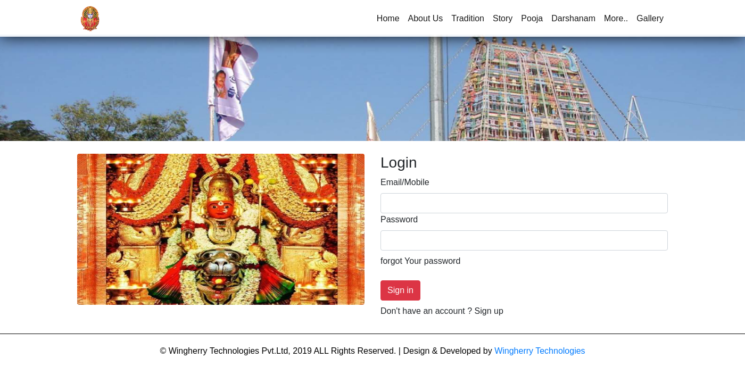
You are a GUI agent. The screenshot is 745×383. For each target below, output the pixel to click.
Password (399, 219)
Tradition (467, 18)
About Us (425, 18)
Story (502, 18)
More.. (616, 18)
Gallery (650, 18)
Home (390, 17)
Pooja (532, 18)
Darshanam (573, 18)
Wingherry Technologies (539, 350)
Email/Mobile (404, 182)
